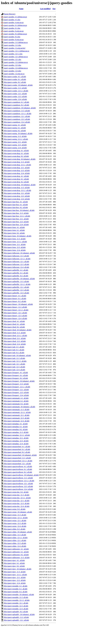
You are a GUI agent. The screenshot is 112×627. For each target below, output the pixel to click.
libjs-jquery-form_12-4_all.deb (15, 250)
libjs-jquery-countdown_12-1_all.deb (17, 116)
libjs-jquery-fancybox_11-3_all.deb (16, 213)
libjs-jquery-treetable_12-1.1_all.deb (17, 600)
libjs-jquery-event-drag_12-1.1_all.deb (17, 165)
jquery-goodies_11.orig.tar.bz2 (14, 48)
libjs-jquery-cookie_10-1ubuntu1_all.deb (18, 85)
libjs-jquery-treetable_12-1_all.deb (16, 603)
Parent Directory (9, 14)
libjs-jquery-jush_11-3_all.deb (14, 358)
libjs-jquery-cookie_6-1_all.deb (15, 79)
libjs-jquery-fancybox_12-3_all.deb (16, 222)
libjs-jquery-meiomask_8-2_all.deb (16, 404)
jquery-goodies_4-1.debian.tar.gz (15, 17)
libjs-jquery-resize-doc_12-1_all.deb (16, 501)
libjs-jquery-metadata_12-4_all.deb (16, 444)
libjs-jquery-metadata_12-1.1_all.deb (17, 435)
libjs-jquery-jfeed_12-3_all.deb (15, 341)
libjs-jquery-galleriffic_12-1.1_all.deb (17, 284)
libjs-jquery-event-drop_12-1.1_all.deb (17, 190)
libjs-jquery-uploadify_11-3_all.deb (16, 617)
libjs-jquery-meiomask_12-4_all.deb (16, 421)
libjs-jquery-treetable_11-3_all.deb (16, 597)
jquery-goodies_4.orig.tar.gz (14, 22)
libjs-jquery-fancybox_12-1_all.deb (16, 219)
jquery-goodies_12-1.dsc (12, 59)
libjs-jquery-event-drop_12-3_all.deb (17, 196)
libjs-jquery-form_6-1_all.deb (14, 230)
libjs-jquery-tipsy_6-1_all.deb (14, 563)
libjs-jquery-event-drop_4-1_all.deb (16, 176)
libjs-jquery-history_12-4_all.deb (15, 318)
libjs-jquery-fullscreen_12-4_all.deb (16, 267)
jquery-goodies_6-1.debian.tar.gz (15, 25)
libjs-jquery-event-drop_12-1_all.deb (17, 193)
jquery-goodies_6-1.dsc (12, 28)
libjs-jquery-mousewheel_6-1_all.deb (17, 449)
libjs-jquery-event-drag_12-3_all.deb (17, 170)
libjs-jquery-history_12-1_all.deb (15, 313)
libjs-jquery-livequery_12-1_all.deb (16, 390)
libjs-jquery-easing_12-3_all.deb (15, 145)
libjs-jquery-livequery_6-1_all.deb (16, 375)
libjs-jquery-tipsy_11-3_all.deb (14, 572)
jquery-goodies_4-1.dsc (12, 20)
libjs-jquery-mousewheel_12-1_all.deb (17, 464)
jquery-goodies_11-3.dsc (12, 45)
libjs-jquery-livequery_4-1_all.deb (16, 372)
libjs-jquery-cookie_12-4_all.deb (15, 99)
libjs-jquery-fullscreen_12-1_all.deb (16, 261)
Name (21, 9)
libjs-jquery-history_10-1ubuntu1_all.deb (18, 304)
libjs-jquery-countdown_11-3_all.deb (17, 111)
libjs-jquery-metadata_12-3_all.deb (16, 441)
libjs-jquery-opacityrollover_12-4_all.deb (18, 489)
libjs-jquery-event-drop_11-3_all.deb (17, 187)
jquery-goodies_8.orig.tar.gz (14, 40)
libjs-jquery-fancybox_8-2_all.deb (16, 207)
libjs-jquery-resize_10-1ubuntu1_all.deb (18, 512)
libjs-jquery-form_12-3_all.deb (15, 247)
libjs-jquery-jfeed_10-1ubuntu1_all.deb (17, 330)
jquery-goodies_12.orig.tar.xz (14, 74)
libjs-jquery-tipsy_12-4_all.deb (15, 583)
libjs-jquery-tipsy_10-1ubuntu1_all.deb (17, 569)
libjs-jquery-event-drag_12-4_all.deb (17, 173)
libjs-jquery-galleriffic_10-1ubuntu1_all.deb (19, 279)
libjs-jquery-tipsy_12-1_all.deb (15, 577)
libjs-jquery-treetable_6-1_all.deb (15, 589)
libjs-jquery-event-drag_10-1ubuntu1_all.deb (19, 159)
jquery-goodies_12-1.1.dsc (13, 54)
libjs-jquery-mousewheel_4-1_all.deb (17, 446)
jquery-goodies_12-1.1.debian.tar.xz (16, 51)
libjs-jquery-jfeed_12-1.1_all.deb (15, 335)
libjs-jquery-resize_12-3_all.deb (15, 523)
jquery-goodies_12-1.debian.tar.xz (16, 57)
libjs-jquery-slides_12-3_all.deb (15, 543)
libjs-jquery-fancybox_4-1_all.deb (16, 202)
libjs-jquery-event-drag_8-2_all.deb (16, 156)
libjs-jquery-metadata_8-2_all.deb (16, 429)
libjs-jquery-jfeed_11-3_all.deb (15, 333)
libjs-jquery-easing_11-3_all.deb (15, 136)
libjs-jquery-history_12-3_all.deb (15, 316)
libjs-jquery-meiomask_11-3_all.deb (16, 409)
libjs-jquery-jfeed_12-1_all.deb (15, 338)
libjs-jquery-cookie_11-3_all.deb (15, 88)
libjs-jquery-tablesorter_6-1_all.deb (16, 552)
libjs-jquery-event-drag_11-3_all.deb (17, 162)
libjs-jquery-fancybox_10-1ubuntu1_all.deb (19, 210)
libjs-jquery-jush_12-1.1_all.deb (15, 361)
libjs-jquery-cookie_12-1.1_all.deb (16, 91)
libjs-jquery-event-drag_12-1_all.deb (17, 168)
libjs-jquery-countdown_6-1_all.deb (16, 102)
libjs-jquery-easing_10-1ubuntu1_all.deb (18, 133)
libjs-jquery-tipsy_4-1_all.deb (14, 560)
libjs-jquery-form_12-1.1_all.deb (15, 242)
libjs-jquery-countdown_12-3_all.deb (17, 119)
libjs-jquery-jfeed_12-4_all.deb (15, 344)
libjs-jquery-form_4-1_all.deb (14, 227)
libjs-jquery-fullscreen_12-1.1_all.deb (17, 259)
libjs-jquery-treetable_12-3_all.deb (16, 606)
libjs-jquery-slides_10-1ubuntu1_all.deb (18, 532)
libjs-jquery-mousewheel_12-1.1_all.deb (18, 461)
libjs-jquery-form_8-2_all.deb (14, 233)
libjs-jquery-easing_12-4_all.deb (15, 148)
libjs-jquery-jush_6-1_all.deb (14, 350)
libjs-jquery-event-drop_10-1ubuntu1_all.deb (19, 185)
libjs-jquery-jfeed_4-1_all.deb (14, 321)
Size (54, 9)
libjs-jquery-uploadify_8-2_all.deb (16, 612)
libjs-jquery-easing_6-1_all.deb (15, 128)
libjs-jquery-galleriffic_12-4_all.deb (16, 293)
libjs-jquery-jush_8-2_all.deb (14, 353)
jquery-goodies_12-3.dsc (12, 65)
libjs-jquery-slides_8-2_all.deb (14, 529)
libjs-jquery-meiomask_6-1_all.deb (16, 401)
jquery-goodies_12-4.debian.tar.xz (16, 68)
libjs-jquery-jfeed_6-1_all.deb (14, 324)
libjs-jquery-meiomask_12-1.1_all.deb (17, 412)
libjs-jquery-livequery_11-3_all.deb (16, 384)
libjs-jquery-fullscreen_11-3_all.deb (16, 256)
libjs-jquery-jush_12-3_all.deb (14, 367)
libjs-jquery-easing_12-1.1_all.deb (16, 139)
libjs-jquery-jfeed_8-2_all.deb (14, 327)
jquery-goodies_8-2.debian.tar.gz (15, 34)
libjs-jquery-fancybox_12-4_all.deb (16, 224)
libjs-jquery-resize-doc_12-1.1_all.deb (17, 498)
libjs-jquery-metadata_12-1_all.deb (16, 438)
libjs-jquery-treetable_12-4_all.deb (16, 609)
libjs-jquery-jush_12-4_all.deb (14, 370)
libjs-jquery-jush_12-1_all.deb (14, 364)
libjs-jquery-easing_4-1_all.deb (15, 125)
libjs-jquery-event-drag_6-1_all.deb (16, 153)
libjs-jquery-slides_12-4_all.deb (15, 546)
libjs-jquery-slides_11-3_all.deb (15, 535)
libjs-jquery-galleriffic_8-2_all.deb (16, 276)
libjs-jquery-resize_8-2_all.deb (14, 509)
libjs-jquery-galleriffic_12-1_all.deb (16, 287)
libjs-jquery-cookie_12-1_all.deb (15, 94)
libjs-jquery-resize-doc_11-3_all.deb (16, 495)
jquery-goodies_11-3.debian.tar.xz (16, 42)
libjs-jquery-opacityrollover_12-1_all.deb (18, 483)
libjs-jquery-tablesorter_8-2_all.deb (16, 555)
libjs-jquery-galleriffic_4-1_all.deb (16, 270)
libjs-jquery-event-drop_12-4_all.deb (17, 199)
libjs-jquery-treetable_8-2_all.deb (15, 592)
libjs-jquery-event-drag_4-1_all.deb (16, 150)
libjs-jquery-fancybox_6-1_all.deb (16, 205)
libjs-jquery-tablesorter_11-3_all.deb (16, 557)
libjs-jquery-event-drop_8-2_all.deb (16, 182)
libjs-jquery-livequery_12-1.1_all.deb (17, 387)
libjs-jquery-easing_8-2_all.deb (15, 131)
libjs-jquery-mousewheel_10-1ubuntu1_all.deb (20, 455)
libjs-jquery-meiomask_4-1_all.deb (16, 398)
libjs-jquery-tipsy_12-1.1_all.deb (15, 575)
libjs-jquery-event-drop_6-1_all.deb (16, 179)
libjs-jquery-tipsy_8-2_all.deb (14, 566)
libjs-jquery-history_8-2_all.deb (15, 301)
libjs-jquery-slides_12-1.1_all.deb (15, 538)
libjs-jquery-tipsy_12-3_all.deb (15, 580)
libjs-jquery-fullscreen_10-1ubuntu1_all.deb (19, 253)
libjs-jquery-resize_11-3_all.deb (15, 515)
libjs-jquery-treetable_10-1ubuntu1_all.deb (19, 594)
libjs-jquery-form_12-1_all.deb (15, 244)
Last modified (45, 9)
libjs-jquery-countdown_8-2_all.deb (16, 105)
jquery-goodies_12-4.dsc (12, 71)
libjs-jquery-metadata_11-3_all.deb (16, 432)
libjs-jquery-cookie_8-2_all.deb (15, 82)
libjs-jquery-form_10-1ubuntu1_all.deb (17, 236)
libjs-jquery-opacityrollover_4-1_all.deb (18, 466)
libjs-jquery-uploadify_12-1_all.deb (16, 620)
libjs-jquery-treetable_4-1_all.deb (15, 586)
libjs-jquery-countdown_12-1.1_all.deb (17, 113)
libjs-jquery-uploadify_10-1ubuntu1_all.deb (19, 614)
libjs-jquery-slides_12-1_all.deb (15, 540)
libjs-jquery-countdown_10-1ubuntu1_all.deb (20, 108)
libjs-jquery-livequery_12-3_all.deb (16, 392)
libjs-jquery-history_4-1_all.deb (15, 296)
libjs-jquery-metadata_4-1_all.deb (16, 424)
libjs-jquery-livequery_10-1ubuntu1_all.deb (19, 381)
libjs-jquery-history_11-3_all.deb (15, 307)
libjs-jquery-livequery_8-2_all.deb (16, 378)
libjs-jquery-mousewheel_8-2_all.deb (17, 452)
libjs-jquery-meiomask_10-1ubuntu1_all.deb (19, 407)
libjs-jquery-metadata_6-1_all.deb (16, 427)
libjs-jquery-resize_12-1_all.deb (15, 520)
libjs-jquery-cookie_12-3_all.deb (15, 96)
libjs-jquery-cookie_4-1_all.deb (15, 76)
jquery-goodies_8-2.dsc (12, 37)
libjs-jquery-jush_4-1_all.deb (14, 347)
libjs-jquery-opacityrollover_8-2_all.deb (18, 472)
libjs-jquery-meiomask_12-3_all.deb (16, 418)
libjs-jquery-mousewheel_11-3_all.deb (17, 458)
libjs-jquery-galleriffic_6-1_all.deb (16, 273)
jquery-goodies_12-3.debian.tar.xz (16, 62)
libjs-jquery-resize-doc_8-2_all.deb (16, 492)
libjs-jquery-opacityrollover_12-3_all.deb (18, 486)
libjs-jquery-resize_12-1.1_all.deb (16, 518)
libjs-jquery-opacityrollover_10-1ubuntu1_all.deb (21, 475)
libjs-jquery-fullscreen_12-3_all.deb (16, 264)
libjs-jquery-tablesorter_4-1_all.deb (16, 549)
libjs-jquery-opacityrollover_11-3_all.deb (18, 478)
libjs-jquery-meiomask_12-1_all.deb (16, 415)
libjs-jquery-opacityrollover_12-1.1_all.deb (19, 481)
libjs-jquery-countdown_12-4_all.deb (17, 122)
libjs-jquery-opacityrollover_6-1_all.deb (18, 469)
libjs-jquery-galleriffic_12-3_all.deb (16, 290)
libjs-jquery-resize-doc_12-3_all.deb (16, 503)
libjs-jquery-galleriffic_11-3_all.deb (16, 281)
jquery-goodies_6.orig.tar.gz (14, 31)
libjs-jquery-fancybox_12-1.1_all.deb (17, 216)
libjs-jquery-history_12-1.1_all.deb (16, 310)
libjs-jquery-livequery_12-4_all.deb (16, 395)
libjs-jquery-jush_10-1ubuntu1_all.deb (17, 355)
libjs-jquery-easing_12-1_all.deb (15, 142)
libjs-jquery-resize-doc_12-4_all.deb (16, 506)
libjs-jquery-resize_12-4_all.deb (15, 526)
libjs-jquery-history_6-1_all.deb (15, 298)
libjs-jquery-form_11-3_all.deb (14, 239)
